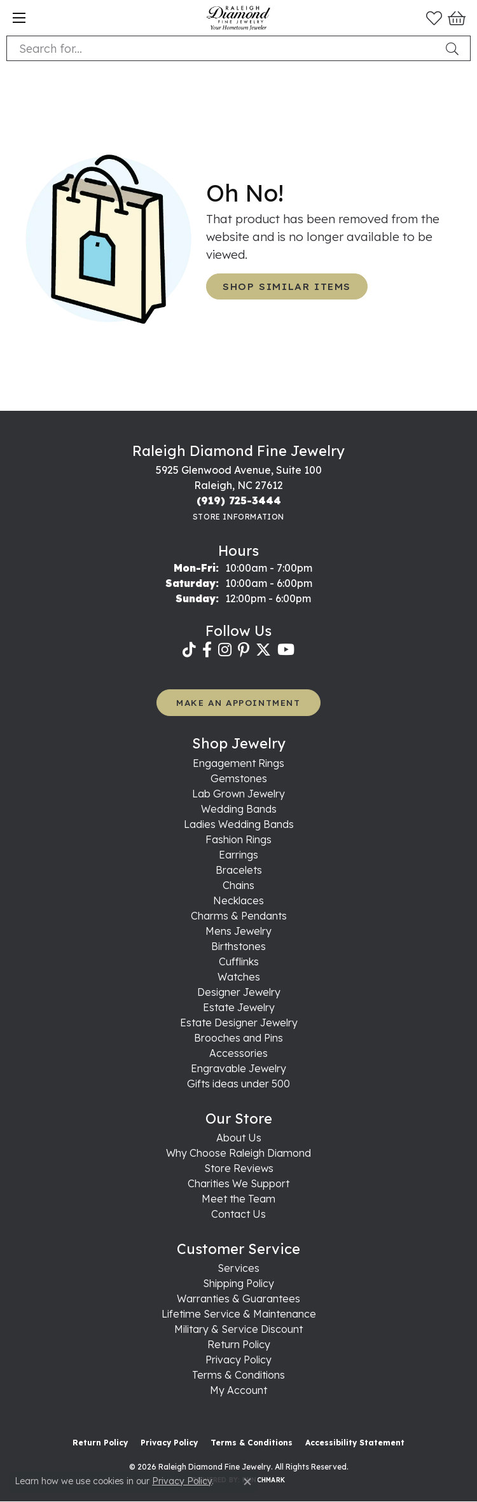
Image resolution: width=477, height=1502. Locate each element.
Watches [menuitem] (239, 976)
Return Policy (238, 1344)
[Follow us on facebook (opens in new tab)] (207, 650)
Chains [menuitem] (238, 885)
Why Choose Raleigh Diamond (238, 1153)
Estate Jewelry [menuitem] (239, 1007)
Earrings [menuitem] (238, 854)
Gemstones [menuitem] (239, 778)
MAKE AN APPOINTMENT (238, 702)
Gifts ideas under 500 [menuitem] (238, 1083)
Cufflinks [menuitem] (239, 961)
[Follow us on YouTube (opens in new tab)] (285, 650)
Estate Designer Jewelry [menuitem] (239, 1022)
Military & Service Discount (238, 1329)
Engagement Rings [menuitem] (238, 763)
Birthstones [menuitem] (238, 946)
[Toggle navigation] (19, 18)
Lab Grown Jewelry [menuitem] (238, 793)
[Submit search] (454, 48)
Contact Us (238, 1214)
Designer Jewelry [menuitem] (238, 992)
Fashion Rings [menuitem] (238, 839)
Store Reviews (238, 1168)
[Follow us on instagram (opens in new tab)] (225, 650)
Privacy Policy (238, 1359)
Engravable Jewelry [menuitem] (238, 1068)
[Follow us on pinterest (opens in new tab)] (243, 650)
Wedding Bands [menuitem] (239, 809)
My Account (238, 1390)
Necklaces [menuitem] (238, 900)
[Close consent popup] (247, 1481)
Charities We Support (238, 1183)
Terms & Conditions (238, 1374)
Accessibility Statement (354, 1442)
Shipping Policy (238, 1283)
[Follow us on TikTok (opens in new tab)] (189, 650)
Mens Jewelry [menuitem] (238, 931)
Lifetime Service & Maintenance (239, 1313)
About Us (238, 1137)
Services (238, 1268)
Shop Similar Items (287, 286)
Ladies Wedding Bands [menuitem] (239, 824)
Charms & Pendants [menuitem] (239, 915)
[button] (434, 18)
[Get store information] (238, 516)
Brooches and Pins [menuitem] (238, 1037)
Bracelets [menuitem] (239, 870)
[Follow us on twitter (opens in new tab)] (263, 650)
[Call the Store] (239, 500)
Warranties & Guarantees (238, 1298)
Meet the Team (238, 1198)
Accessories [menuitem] (238, 1053)
